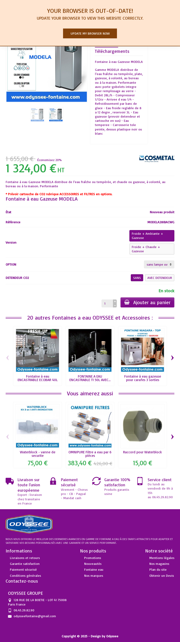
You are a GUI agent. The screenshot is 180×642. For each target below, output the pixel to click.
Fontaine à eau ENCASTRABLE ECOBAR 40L (38, 378)
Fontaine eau (93, 569)
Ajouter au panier (147, 302)
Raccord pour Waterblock (142, 452)
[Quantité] (107, 303)
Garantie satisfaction (25, 564)
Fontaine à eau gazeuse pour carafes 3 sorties (142, 378)
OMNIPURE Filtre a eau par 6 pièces (90, 454)
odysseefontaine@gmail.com (35, 616)
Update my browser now (90, 33)
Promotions (92, 558)
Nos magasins (159, 564)
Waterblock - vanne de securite (37, 454)
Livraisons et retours (25, 558)
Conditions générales (25, 575)
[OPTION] (159, 264)
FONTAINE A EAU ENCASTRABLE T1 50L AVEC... (90, 378)
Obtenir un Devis (161, 575)
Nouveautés (92, 564)
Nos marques (93, 575)
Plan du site (158, 569)
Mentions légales (161, 558)
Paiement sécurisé (23, 569)
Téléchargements (112, 51)
